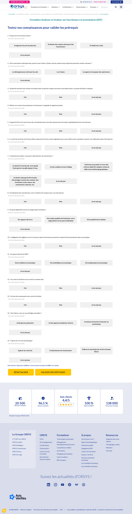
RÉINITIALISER (21, 372)
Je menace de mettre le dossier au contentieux (96, 323)
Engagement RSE (87, 448)
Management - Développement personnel (65, 443)
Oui (25, 97)
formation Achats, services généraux (40, 14)
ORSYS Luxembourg (19, 448)
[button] (4, 510)
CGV (61, 509)
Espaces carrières (87, 455)
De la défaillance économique (60, 263)
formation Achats (58, 14)
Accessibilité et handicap (89, 463)
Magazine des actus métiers (112, 440)
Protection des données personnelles (45, 509)
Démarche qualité (87, 445)
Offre (42, 439)
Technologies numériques (65, 439)
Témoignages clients (113, 444)
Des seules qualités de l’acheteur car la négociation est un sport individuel (61, 219)
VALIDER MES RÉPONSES (53, 372)
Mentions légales (26, 509)
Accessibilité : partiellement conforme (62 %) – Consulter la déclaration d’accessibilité (95, 509)
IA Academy (61, 451)
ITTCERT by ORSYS (19, 439)
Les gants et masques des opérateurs (96, 72)
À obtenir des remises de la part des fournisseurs (61, 45)
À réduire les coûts (96, 45)
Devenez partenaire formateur (87, 459)
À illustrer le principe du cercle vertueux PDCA (96, 350)
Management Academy (64, 454)
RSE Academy (61, 460)
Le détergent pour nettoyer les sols (25, 72)
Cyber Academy (62, 457)
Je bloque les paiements (25, 323)
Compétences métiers (64, 448)
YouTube (109, 451)
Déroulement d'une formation (45, 458)
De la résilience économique (25, 263)
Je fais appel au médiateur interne (60, 323)
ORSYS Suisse (16, 451)
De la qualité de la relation (96, 219)
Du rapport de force (25, 219)
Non (60, 97)
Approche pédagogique (89, 442)
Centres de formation (88, 451)
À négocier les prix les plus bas (25, 45)
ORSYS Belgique (17, 445)
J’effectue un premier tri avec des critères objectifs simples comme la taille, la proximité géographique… (96, 167)
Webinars (109, 448)
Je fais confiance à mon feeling (61, 167)
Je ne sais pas (25, 55)
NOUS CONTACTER (100, 2)
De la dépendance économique (96, 263)
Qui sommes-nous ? (87, 439)
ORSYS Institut (17, 442)
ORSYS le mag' (17, 455)
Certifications (44, 445)
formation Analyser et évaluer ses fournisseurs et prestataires (81, 14)
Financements (44, 448)
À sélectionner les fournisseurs (61, 350)
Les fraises (61, 72)
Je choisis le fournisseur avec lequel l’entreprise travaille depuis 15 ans (25, 167)
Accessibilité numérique (89, 466)
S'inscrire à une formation (45, 453)
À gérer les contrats (25, 350)
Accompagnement (46, 442)
